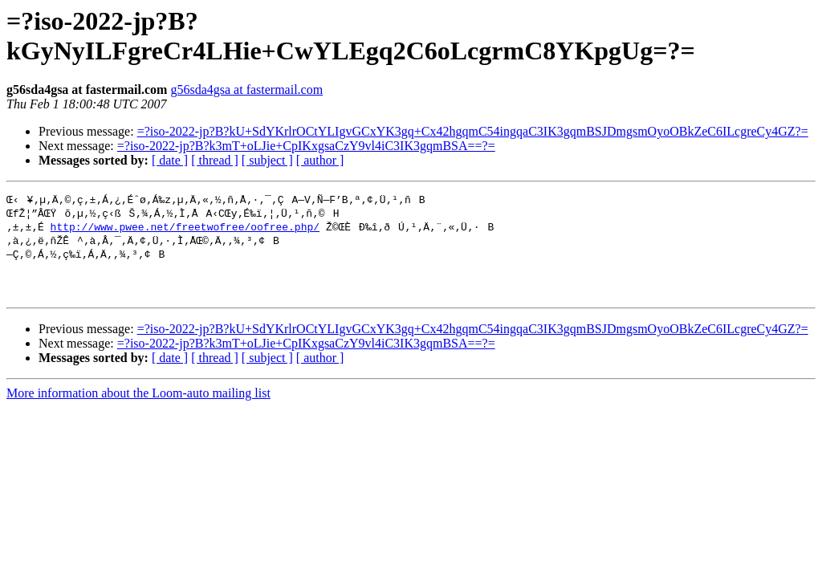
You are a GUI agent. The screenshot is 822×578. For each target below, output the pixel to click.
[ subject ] (267, 160)
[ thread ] (214, 160)
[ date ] (170, 160)
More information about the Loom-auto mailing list (138, 404)
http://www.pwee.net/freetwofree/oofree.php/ (185, 229)
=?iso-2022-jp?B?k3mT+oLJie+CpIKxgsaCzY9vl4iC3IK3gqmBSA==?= (306, 146)
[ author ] (320, 160)
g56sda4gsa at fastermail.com (246, 89)
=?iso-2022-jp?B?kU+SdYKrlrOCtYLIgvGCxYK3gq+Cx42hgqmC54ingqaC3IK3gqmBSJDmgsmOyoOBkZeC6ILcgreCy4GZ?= (472, 131)
